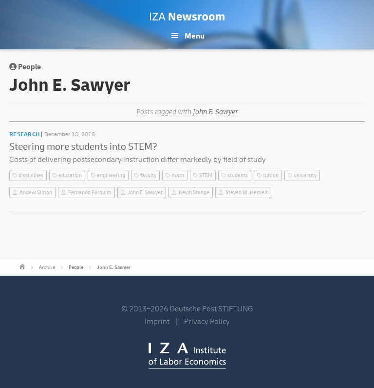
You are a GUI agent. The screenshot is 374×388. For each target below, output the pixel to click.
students (237, 175)
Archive (47, 267)
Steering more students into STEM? (83, 147)
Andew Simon (35, 192)
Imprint (157, 322)
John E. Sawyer (145, 192)
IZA (187, 356)
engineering (111, 175)
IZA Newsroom (187, 16)
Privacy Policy (207, 322)
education (70, 175)
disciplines (31, 175)
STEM (205, 175)
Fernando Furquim (90, 192)
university (305, 175)
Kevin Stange (194, 192)
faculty (148, 175)
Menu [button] (195, 36)
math (177, 175)
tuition (271, 175)
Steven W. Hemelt (246, 192)
